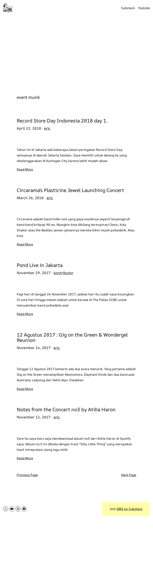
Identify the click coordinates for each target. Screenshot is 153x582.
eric (47, 128)
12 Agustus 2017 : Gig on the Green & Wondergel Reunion (72, 337)
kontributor (63, 272)
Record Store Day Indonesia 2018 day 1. (62, 120)
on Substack (129, 509)
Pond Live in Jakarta (40, 265)
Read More (25, 169)
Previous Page (27, 475)
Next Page (128, 475)
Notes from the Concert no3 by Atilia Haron (66, 409)
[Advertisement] (76, 53)
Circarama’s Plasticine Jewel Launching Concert (70, 190)
